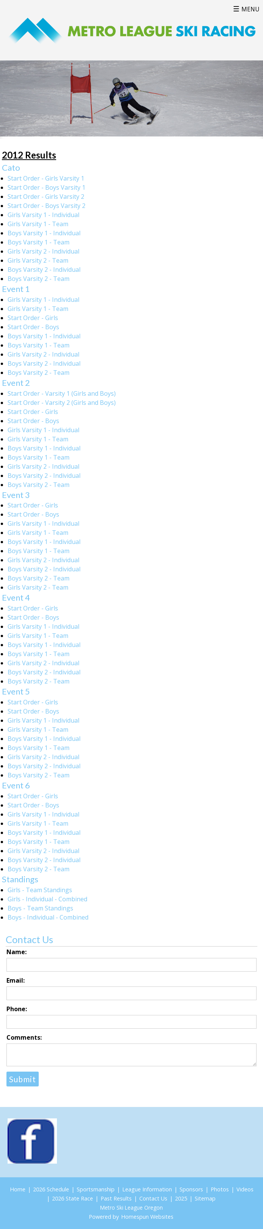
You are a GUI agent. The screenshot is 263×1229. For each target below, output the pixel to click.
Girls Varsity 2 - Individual (43, 251)
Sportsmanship (96, 1189)
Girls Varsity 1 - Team (38, 224)
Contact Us (153, 1198)
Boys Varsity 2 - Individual (44, 269)
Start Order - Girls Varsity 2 (46, 196)
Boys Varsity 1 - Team (38, 242)
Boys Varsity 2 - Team (38, 278)
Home (17, 1189)
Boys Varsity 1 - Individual (44, 233)
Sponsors (191, 1189)
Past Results (116, 1198)
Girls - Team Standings (40, 890)
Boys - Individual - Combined (48, 917)
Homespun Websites (147, 1216)
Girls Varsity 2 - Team (38, 260)
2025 (181, 1198)
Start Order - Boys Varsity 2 (46, 205)
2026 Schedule (51, 1189)
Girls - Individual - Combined (47, 899)
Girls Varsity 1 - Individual (43, 215)
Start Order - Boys (33, 327)
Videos (245, 1189)
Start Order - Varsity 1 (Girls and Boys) (62, 393)
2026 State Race (72, 1198)
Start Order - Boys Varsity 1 (46, 187)
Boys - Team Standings (40, 908)
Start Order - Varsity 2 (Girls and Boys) (62, 402)
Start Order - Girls (33, 318)
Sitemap (205, 1198)
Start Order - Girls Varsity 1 (46, 178)
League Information (147, 1189)
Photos (220, 1189)
